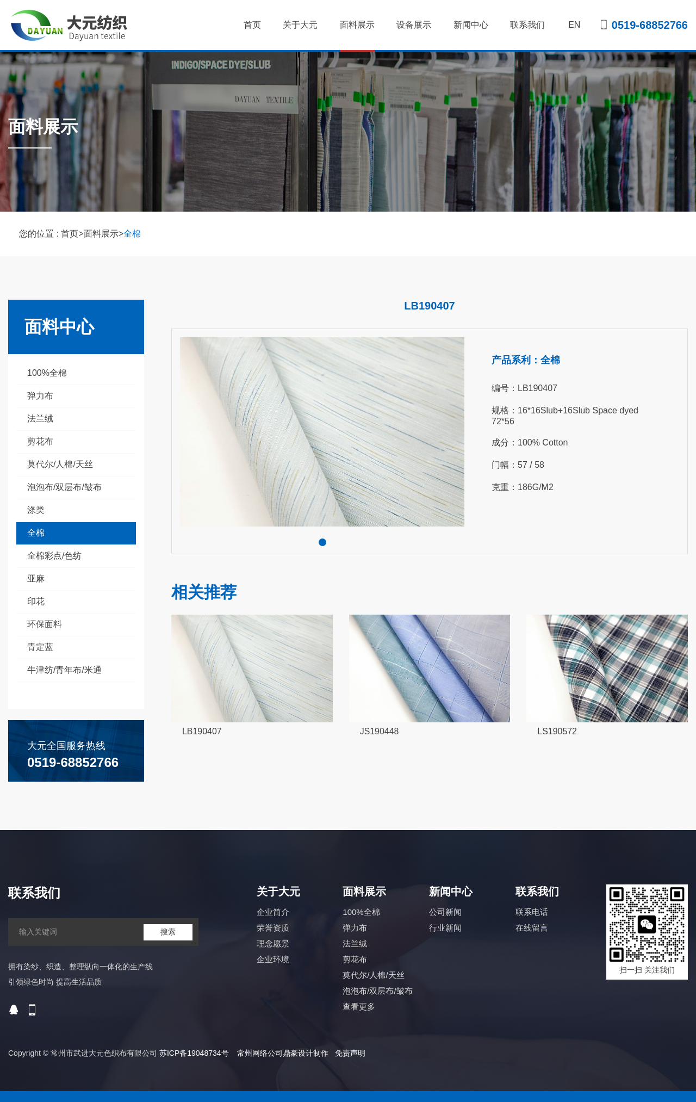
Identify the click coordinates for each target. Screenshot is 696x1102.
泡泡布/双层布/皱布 (64, 487)
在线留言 (531, 927)
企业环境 (273, 959)
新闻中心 (470, 24)
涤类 (36, 510)
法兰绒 (40, 418)
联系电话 (531, 912)
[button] (322, 542)
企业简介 (273, 912)
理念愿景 (273, 943)
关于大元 (300, 24)
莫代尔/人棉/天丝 (60, 464)
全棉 (132, 233)
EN (574, 24)
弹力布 (40, 395)
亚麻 (36, 578)
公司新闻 (445, 912)
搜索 (168, 931)
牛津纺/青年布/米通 (64, 669)
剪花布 (40, 441)
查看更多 (359, 1006)
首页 (252, 24)
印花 (36, 601)
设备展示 (413, 24)
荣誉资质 (273, 927)
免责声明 (350, 1053)
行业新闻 (445, 927)
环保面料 (44, 624)
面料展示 (357, 36)
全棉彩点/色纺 (54, 555)
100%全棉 (47, 372)
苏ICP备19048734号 (194, 1053)
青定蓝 (40, 647)
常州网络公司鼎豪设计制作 (282, 1053)
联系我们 (527, 24)
